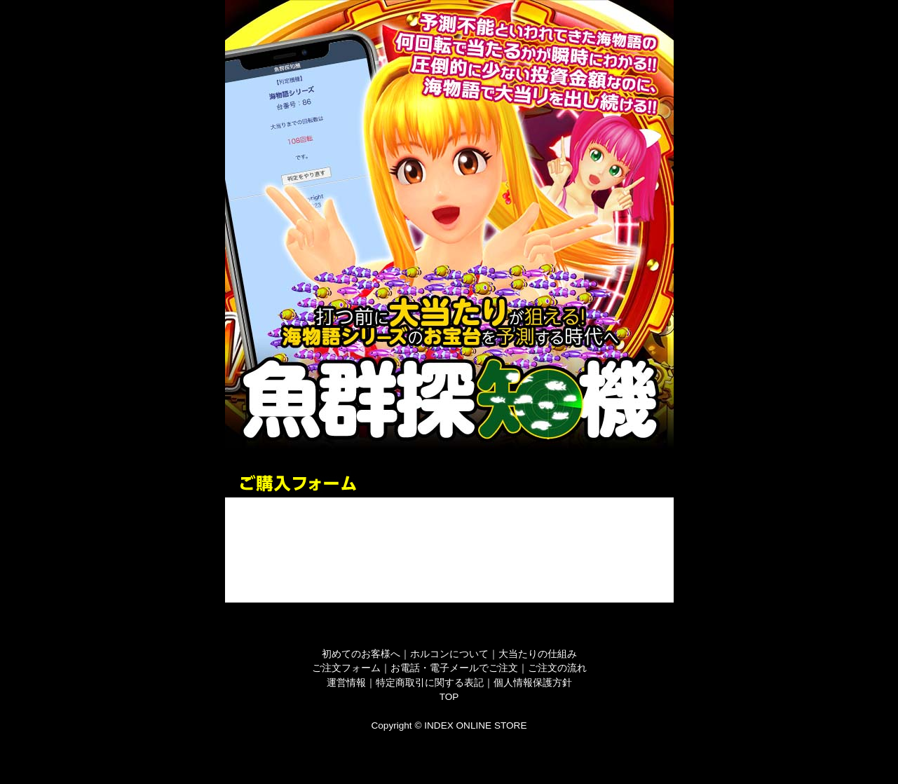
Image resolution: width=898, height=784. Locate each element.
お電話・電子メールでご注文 (454, 668)
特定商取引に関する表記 (430, 683)
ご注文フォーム (346, 668)
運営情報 (346, 683)
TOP (449, 697)
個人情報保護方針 (533, 683)
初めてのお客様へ (361, 654)
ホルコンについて (449, 654)
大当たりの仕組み (537, 654)
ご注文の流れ (557, 668)
